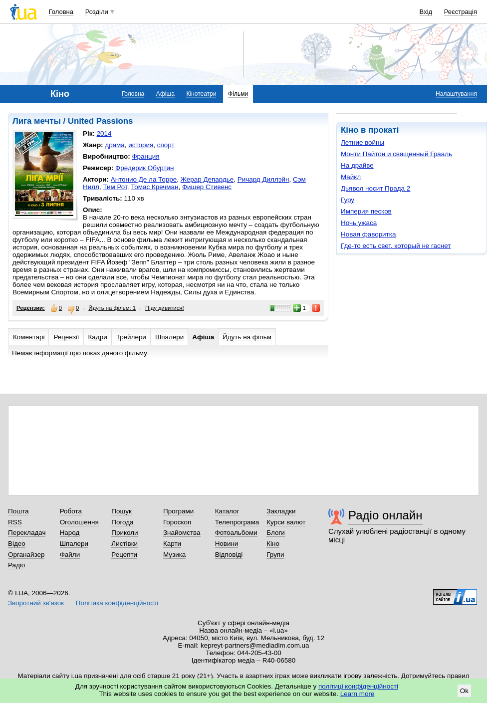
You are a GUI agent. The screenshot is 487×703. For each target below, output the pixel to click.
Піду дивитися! (164, 308)
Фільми (238, 93)
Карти (172, 543)
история (140, 145)
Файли (70, 554)
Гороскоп (177, 522)
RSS (15, 522)
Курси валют (285, 522)
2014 (104, 133)
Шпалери (169, 337)
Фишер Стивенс (207, 187)
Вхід (426, 11)
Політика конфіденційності (117, 603)
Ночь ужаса (359, 223)
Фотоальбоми (236, 532)
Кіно (349, 130)
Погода (122, 522)
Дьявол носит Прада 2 (375, 188)
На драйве (357, 165)
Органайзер (26, 554)
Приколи (124, 532)
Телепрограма (237, 522)
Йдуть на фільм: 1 (112, 308)
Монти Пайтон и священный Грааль (396, 154)
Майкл (351, 177)
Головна (61, 11)
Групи (275, 554)
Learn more (357, 694)
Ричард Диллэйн (263, 179)
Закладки (280, 511)
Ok (464, 691)
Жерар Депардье (207, 179)
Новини (227, 543)
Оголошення (79, 522)
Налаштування (456, 93)
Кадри (97, 337)
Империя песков (366, 211)
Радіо (16, 565)
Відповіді (229, 554)
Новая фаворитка (368, 234)
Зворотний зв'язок (36, 603)
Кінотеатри (201, 93)
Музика (174, 554)
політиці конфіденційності (358, 686)
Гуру (347, 200)
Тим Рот (115, 187)
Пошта (18, 511)
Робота (71, 511)
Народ (70, 532)
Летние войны (362, 142)
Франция (145, 156)
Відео (16, 543)
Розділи (96, 11)
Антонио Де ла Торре (144, 179)
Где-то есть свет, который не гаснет (396, 245)
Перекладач (26, 532)
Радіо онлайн (385, 515)
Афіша (165, 93)
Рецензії (66, 337)
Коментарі (28, 337)
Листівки (124, 543)
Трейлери (131, 337)
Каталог (227, 511)
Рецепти (124, 554)
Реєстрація (460, 11)
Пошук (121, 511)
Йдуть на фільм (247, 337)
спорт (166, 145)
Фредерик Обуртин (144, 168)
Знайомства (182, 532)
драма (115, 145)
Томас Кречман (154, 187)
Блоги (275, 532)
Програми (178, 511)
